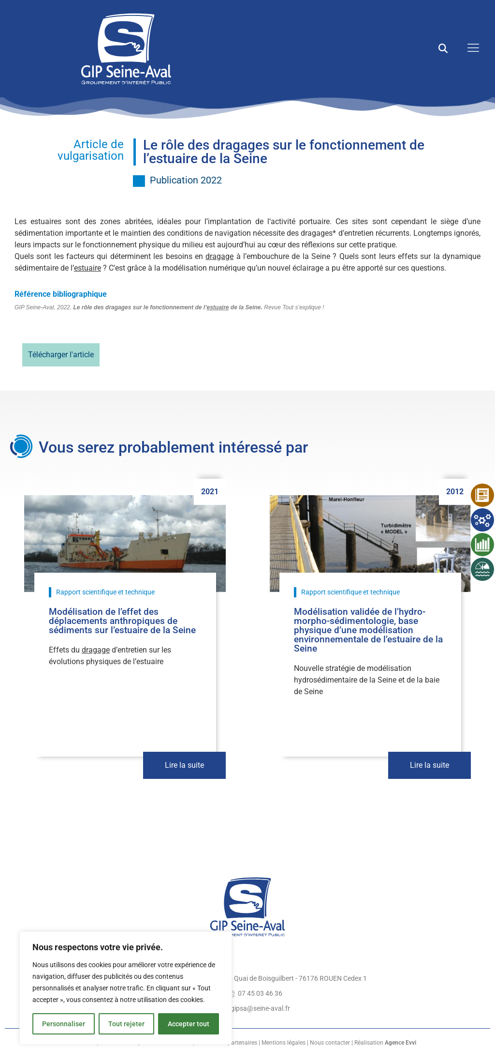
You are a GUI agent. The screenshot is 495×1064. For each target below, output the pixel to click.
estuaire (87, 268)
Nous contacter (330, 1042)
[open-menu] (470, 48)
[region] (125, 988)
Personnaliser (63, 1024)
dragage (219, 256)
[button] (443, 48)
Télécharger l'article (61, 354)
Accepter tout (188, 1024)
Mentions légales (284, 1042)
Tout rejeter (126, 1024)
